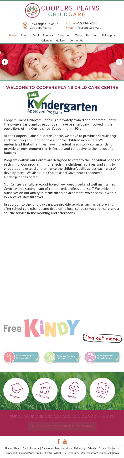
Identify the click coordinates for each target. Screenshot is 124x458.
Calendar (46, 40)
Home (12, 35)
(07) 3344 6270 (81, 23)
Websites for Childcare (107, 453)
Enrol (36, 35)
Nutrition (91, 35)
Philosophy (108, 35)
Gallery (60, 40)
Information (47, 390)
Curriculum (64, 35)
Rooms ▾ (48, 35)
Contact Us (76, 40)
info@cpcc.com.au (83, 28)
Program (19, 390)
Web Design (87, 453)
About (24, 35)
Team (78, 35)
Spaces (77, 390)
